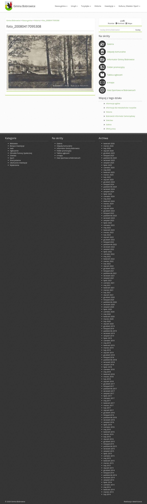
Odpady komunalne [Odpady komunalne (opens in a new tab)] (116, 51)
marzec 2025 (109, 175)
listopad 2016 (109, 415)
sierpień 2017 (109, 393)
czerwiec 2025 (109, 167)
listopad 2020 (109, 300)
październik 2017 (110, 388)
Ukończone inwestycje (18, 163)
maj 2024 (107, 199)
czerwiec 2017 (109, 398)
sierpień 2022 (109, 249)
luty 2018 (107, 379)
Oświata (13, 155)
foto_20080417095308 (50, 20)
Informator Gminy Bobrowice (121, 59)
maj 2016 (107, 429)
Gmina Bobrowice (24, 6)
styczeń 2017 (109, 410)
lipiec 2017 (108, 396)
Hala (11, 148)
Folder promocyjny (116, 67)
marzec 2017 (109, 405)
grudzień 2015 (109, 441)
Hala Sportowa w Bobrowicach (121, 90)
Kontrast (119, 23)
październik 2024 (110, 187)
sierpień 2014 (109, 480)
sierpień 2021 (109, 278)
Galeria (110, 44)
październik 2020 (110, 302)
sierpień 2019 (109, 336)
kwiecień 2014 (109, 489)
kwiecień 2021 (109, 288)
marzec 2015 (109, 463)
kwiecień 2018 (109, 374)
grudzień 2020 (109, 297)
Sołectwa (109, 120)
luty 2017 (107, 408)
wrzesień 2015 (109, 449)
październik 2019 (110, 331)
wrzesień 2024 (109, 189)
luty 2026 (107, 148)
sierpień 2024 (109, 191)
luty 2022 (107, 264)
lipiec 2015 (108, 453)
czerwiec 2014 (109, 485)
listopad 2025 (109, 155)
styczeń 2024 (109, 208)
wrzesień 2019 (109, 333)
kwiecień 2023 (109, 230)
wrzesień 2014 (109, 477)
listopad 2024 (109, 184)
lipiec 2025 (108, 165)
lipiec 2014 (108, 482)
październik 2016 (110, 417)
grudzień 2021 (109, 268)
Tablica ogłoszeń (115, 74)
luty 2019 (107, 350)
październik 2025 (110, 158)
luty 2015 (107, 465)
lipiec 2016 (108, 425)
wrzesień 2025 (109, 160)
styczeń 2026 (109, 151)
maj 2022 (107, 256)
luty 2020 (107, 321)
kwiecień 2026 (109, 143)
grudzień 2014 (109, 470)
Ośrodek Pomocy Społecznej (21, 153)
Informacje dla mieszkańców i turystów (121, 108)
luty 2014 (107, 494)
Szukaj (137, 30)
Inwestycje (110, 6)
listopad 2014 (109, 473)
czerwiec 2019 (109, 340)
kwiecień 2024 (109, 201)
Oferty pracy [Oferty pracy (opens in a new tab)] (111, 129)
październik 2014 (110, 475)
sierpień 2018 (109, 364)
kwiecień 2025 (109, 172)
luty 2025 (107, 177)
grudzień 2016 (109, 412)
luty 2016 (107, 437)
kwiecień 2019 (109, 345)
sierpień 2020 (109, 307)
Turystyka (86, 6)
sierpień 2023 (109, 220)
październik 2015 (110, 446)
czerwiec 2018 (109, 369)
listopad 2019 (109, 328)
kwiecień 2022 (109, 259)
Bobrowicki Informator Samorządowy (120, 116)
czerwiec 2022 (109, 254)
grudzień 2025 (109, 153)
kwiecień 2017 (109, 403)
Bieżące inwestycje (17, 146)
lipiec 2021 (108, 280)
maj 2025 (107, 170)
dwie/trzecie (137, 501)
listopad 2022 (109, 242)
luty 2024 (107, 206)
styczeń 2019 (109, 352)
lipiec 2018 (108, 367)
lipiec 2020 (108, 309)
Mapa (128, 23)
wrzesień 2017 (109, 391)
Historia (98, 6)
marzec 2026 (109, 146)
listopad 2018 (109, 357)
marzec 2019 (109, 348)
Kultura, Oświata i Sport (129, 6)
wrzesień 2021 (109, 276)
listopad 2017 (109, 386)
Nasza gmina (61, 6)
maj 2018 (107, 372)
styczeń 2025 (109, 179)
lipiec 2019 (108, 338)
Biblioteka (14, 143)
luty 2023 (107, 235)
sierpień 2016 (109, 422)
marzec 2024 (109, 203)
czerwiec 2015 (109, 456)
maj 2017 (107, 400)
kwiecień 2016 (109, 432)
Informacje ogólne (113, 103)
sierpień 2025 (109, 163)
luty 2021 (107, 292)
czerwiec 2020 (109, 312)
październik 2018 (110, 360)
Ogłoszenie (14, 151)
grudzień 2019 (109, 326)
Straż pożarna (15, 160)
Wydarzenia (14, 165)
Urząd (74, 6)
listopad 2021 (109, 271)
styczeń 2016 (109, 439)
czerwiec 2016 (109, 427)
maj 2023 (107, 227)
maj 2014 (107, 487)
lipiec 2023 (108, 223)
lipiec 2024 (108, 194)
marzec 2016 (109, 434)
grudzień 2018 (109, 355)
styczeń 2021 (109, 295)
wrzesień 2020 (109, 304)
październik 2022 (110, 244)
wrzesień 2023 (109, 218)
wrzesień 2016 (109, 420)
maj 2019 (107, 343)
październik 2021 (110, 273)
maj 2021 (107, 285)
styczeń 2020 (109, 324)
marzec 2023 (109, 232)
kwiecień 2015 (109, 461)
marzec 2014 (109, 492)
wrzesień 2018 (109, 362)
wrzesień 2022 (109, 247)
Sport (12, 158)
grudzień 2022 (109, 239)
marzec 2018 (109, 376)
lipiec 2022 (108, 251)
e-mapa (110, 82)
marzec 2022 (109, 261)
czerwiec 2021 (109, 283)
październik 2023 (110, 215)
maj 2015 (107, 458)
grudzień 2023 (109, 211)
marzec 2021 (109, 290)
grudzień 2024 (109, 182)
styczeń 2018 (109, 381)
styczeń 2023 (109, 237)
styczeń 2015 (109, 468)
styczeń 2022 (109, 266)
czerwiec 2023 (109, 225)
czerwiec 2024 (109, 196)
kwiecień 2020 (109, 316)
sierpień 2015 (109, 451)
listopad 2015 (109, 444)
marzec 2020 (109, 319)
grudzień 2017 (109, 384)
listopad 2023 (109, 213)
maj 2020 (107, 314)
